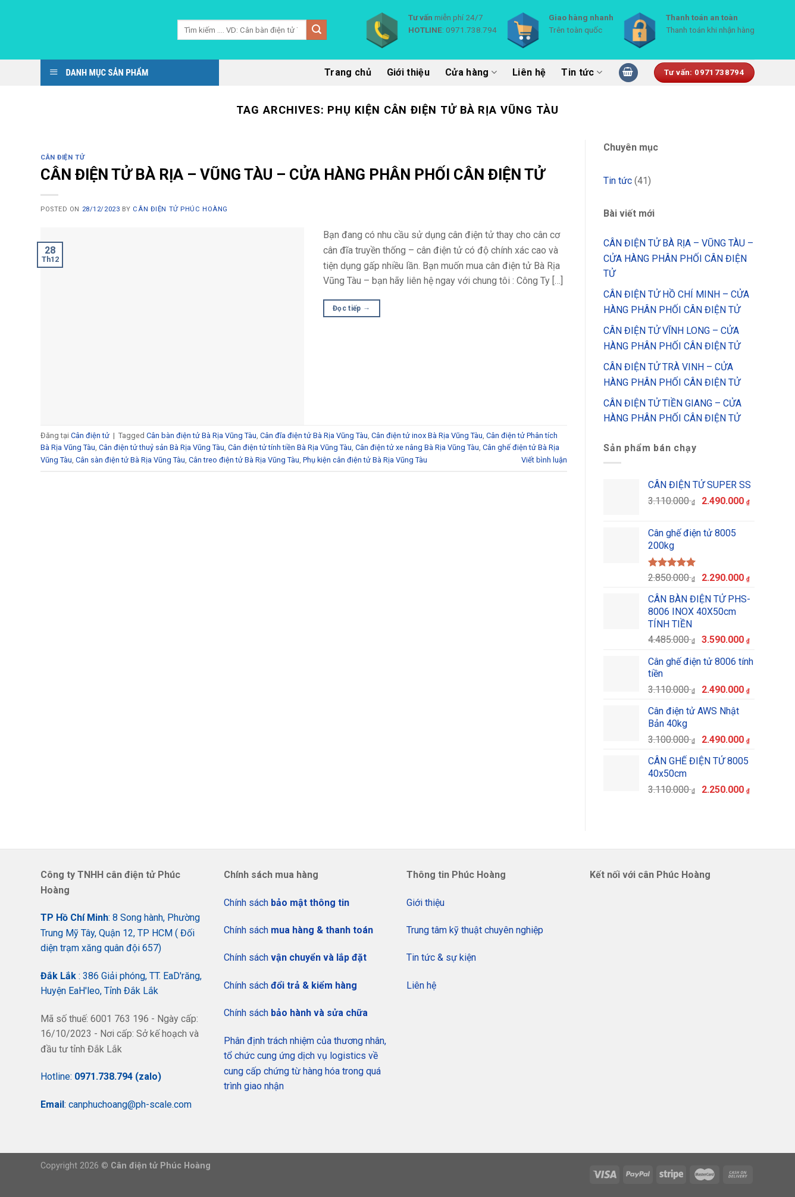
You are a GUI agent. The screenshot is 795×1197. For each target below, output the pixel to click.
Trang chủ (347, 72)
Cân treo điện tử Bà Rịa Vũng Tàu (244, 459)
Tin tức (581, 73)
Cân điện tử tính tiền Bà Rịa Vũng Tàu (290, 447)
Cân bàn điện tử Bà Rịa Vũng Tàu (201, 435)
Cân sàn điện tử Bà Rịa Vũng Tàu (130, 459)
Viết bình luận (544, 459)
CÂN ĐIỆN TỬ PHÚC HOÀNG (180, 209)
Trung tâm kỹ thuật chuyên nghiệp (474, 930)
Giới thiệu (408, 72)
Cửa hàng (471, 73)
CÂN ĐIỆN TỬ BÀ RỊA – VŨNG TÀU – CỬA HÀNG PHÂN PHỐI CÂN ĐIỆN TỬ (292, 174)
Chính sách (286, 902)
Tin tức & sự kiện (441, 957)
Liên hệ (529, 72)
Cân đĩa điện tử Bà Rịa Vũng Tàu (314, 435)
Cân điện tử (62, 157)
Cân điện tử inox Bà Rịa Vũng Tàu (427, 435)
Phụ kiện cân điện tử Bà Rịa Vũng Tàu (365, 459)
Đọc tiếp (352, 308)
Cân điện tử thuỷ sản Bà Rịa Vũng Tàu (161, 447)
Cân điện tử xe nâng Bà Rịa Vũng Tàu (417, 447)
